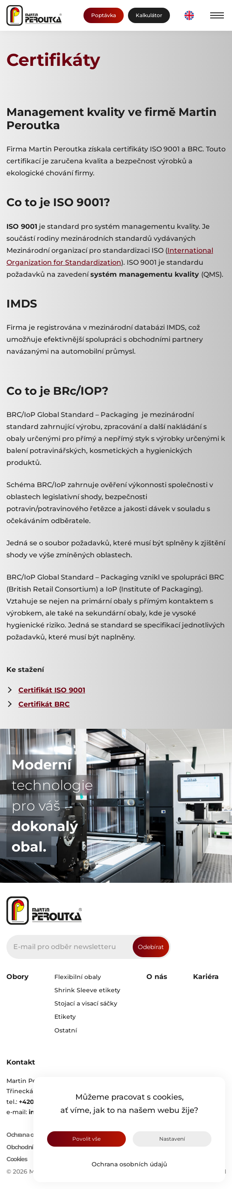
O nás (156, 977)
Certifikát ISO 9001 (51, 690)
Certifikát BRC (44, 704)
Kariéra (206, 977)
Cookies (16, 1159)
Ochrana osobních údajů (129, 1164)
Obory (17, 977)
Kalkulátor (149, 15)
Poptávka (103, 15)
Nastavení (172, 1139)
